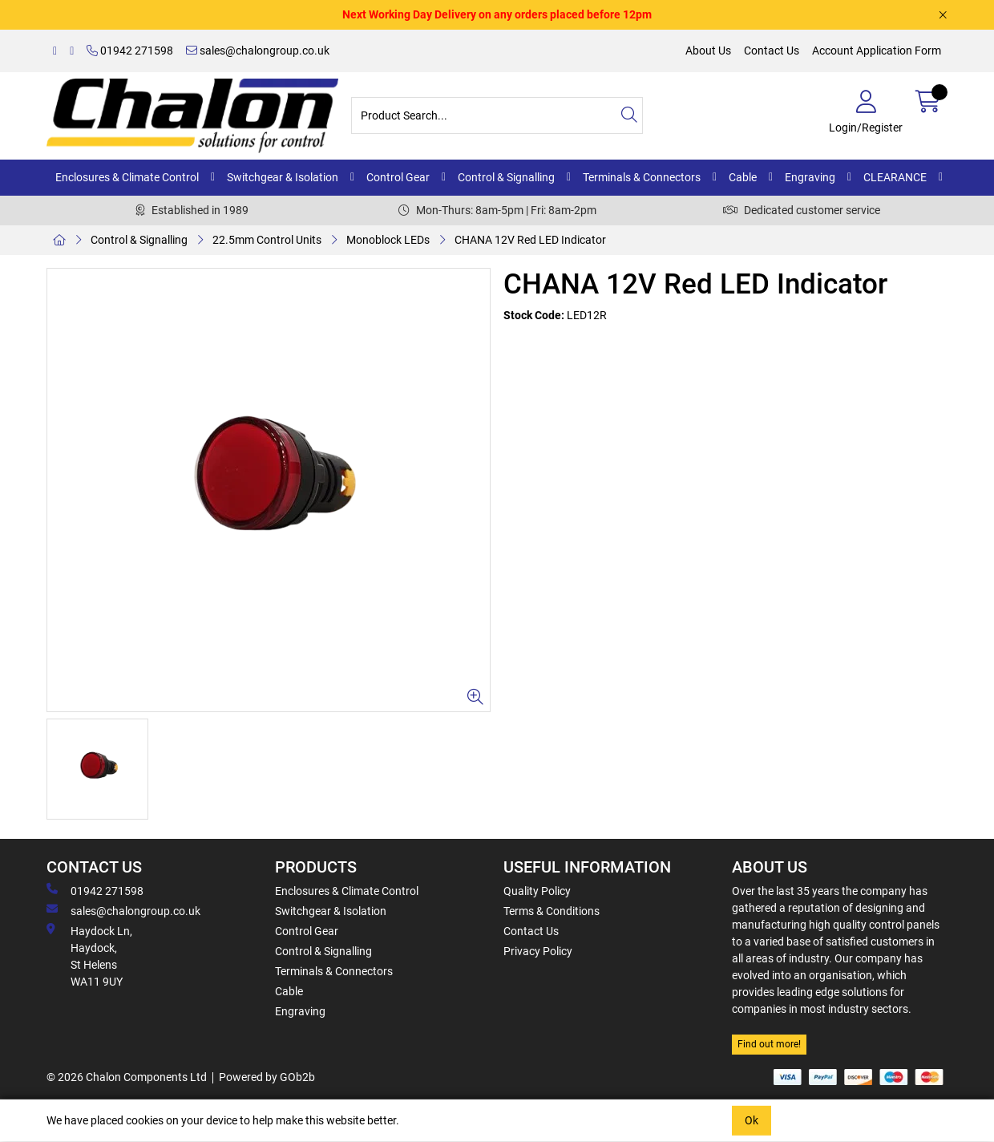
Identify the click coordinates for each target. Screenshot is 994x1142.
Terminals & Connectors (642, 177)
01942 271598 (130, 50)
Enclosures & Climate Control (127, 177)
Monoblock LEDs (388, 239)
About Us (708, 50)
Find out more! (769, 1044)
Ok (751, 1120)
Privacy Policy (537, 951)
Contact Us (771, 50)
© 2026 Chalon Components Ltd (126, 1077)
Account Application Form (876, 50)
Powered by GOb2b (267, 1077)
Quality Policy (537, 891)
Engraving (810, 177)
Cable (743, 177)
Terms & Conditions (551, 911)
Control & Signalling (506, 177)
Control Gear (398, 177)
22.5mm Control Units (266, 239)
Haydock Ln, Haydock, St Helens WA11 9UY (89, 955)
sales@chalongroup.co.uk (257, 50)
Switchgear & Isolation (282, 177)
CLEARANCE (895, 177)
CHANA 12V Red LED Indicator (530, 239)
